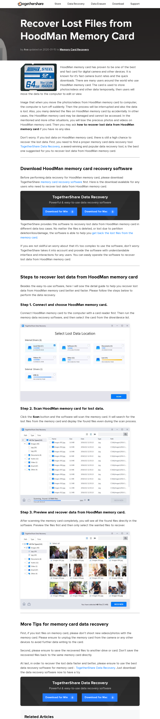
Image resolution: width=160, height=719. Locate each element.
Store (58, 3)
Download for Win (59, 212)
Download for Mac (100, 212)
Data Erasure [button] (98, 3)
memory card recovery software (61, 182)
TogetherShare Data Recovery (40, 146)
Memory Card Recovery (74, 49)
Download (118, 3)
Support (135, 3)
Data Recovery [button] (76, 3)
